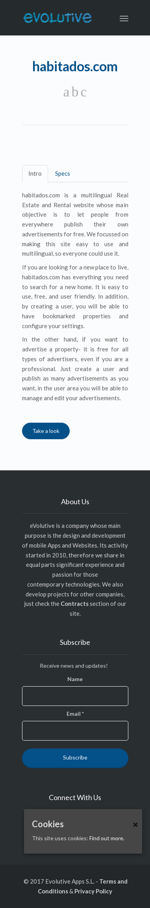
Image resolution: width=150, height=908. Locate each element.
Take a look (45, 430)
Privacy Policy (93, 891)
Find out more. (106, 838)
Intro (35, 173)
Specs (62, 173)
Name (75, 679)
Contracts (75, 603)
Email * (75, 713)
